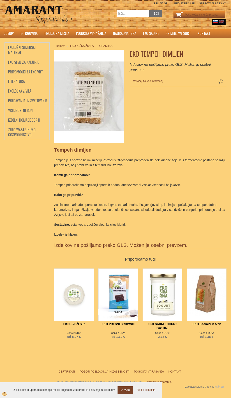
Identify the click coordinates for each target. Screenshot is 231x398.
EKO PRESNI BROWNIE (118, 324)
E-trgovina (29, 33)
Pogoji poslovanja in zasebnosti (104, 371)
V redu (125, 390)
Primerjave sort (178, 33)
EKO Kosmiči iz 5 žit (207, 324)
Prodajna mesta (56, 33)
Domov (8, 33)
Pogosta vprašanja (91, 33)
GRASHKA (106, 46)
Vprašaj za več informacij (148, 81)
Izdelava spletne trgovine (200, 386)
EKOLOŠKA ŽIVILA (82, 46)
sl (215, 21)
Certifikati (67, 371)
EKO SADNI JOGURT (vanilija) (162, 325)
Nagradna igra (124, 33)
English (221, 21)
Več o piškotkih (146, 389)
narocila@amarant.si (159, 382)
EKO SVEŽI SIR (74, 324)
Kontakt (204, 33)
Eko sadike (151, 33)
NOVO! (118, 312)
